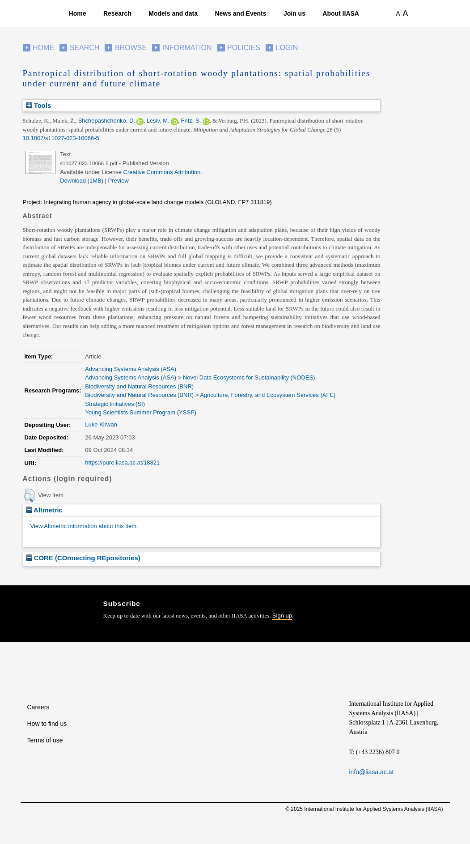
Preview (118, 180)
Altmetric (44, 510)
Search (85, 47)
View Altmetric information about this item (83, 526)
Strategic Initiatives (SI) (115, 404)
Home (77, 13)
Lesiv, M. (158, 120)
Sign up (282, 615)
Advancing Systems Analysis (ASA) (130, 369)
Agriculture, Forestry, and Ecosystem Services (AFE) (267, 395)
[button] (29, 495)
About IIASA (340, 13)
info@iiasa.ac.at (371, 772)
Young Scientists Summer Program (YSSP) (140, 412)
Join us (294, 13)
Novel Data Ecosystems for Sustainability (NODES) (249, 377)
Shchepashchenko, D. (106, 120)
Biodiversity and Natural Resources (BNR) (139, 386)
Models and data (173, 13)
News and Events (240, 13)
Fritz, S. (191, 120)
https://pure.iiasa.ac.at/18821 (122, 462)
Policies (243, 47)
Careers (38, 707)
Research (117, 13)
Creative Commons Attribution (162, 172)
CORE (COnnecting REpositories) (83, 558)
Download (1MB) (81, 180)
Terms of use (45, 740)
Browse (131, 47)
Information (187, 47)
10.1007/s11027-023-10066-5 (61, 138)
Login (287, 47)
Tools (38, 105)
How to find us (47, 723)
